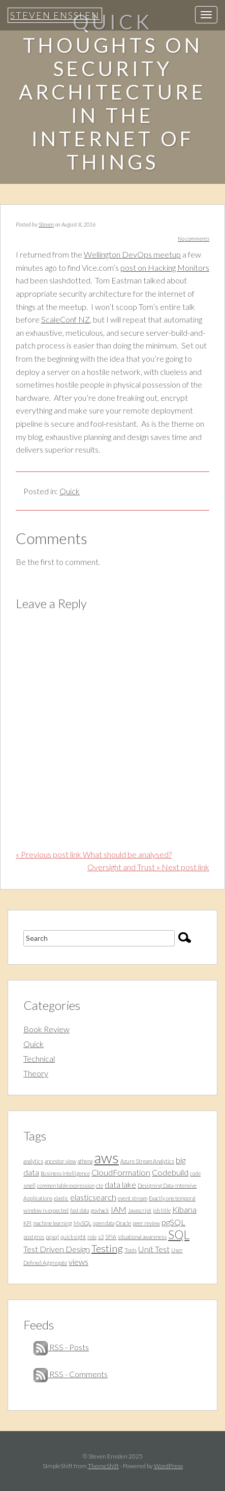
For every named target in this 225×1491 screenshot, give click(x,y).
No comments (193, 238)
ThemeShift (103, 1466)
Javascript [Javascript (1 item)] (139, 1210)
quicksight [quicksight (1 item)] (73, 1236)
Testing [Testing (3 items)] (107, 1248)
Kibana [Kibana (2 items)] (184, 1209)
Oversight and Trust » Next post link (148, 867)
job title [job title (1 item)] (162, 1210)
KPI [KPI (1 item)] (27, 1223)
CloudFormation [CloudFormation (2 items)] (120, 1172)
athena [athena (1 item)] (85, 1161)
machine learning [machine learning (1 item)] (52, 1223)
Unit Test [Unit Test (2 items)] (154, 1249)
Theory (35, 1073)
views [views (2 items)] (78, 1261)
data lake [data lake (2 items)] (120, 1184)
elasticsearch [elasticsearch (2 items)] (93, 1197)
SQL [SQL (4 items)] (178, 1234)
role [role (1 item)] (92, 1236)
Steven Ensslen (55, 15)
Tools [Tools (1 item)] (130, 1250)
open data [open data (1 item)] (103, 1223)
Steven (46, 224)
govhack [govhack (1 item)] (99, 1210)
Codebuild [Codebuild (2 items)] (170, 1172)
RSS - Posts (61, 1347)
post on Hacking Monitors (164, 267)
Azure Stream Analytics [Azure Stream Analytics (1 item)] (147, 1161)
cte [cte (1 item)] (99, 1185)
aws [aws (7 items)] (106, 1157)
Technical (39, 1058)
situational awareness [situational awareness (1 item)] (142, 1236)
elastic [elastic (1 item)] (61, 1198)
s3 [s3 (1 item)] (101, 1236)
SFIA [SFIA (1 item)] (110, 1236)
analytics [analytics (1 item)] (33, 1161)
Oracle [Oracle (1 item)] (123, 1223)
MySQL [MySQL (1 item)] (82, 1223)
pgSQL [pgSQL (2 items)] (173, 1222)
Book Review (46, 1029)
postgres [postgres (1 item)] (33, 1236)
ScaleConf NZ (65, 319)
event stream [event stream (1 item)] (132, 1198)
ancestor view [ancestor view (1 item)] (60, 1161)
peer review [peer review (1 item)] (146, 1223)
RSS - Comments (71, 1374)
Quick (69, 491)
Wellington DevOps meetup (132, 254)
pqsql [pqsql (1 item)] (52, 1236)
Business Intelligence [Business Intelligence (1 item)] (65, 1173)
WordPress (168, 1466)
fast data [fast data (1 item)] (79, 1210)
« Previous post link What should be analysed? (94, 854)
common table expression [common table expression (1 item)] (65, 1185)
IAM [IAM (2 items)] (118, 1209)
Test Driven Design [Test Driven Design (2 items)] (56, 1249)
